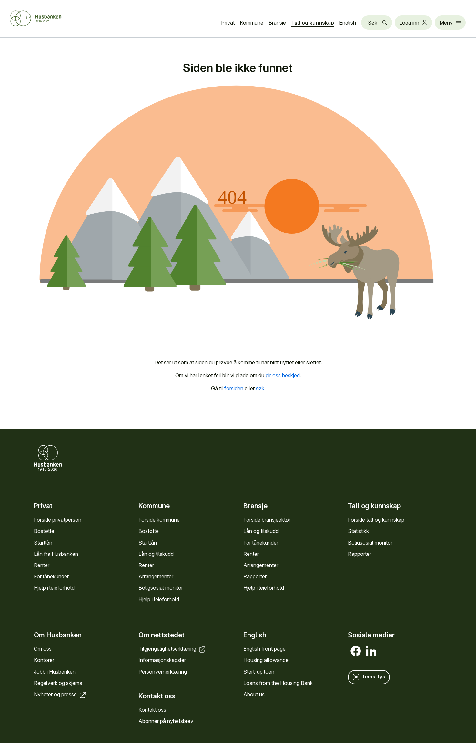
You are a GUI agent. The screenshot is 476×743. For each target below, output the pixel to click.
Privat (228, 22)
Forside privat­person (57, 520)
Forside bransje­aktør (266, 520)
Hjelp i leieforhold (54, 588)
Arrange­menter (155, 577)
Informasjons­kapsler (162, 660)
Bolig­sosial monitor (160, 588)
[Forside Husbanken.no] (43, 18)
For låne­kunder (51, 577)
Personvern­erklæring (162, 671)
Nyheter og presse (60, 694)
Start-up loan (258, 671)
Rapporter (255, 577)
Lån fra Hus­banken (56, 554)
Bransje (277, 22)
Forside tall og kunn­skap (376, 520)
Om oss (43, 649)
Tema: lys (368, 677)
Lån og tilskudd (156, 554)
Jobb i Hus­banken (55, 671)
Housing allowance (266, 660)
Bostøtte (44, 531)
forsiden (233, 388)
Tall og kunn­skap (312, 22)
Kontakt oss (152, 710)
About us (254, 694)
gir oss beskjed (283, 375)
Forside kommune (159, 520)
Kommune (251, 22)
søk (260, 388)
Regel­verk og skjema (58, 683)
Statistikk (358, 531)
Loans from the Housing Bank (278, 683)
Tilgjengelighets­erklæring (172, 649)
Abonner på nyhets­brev (165, 721)
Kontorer (44, 660)
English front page (264, 649)
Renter (41, 565)
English (347, 22)
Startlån (43, 542)
